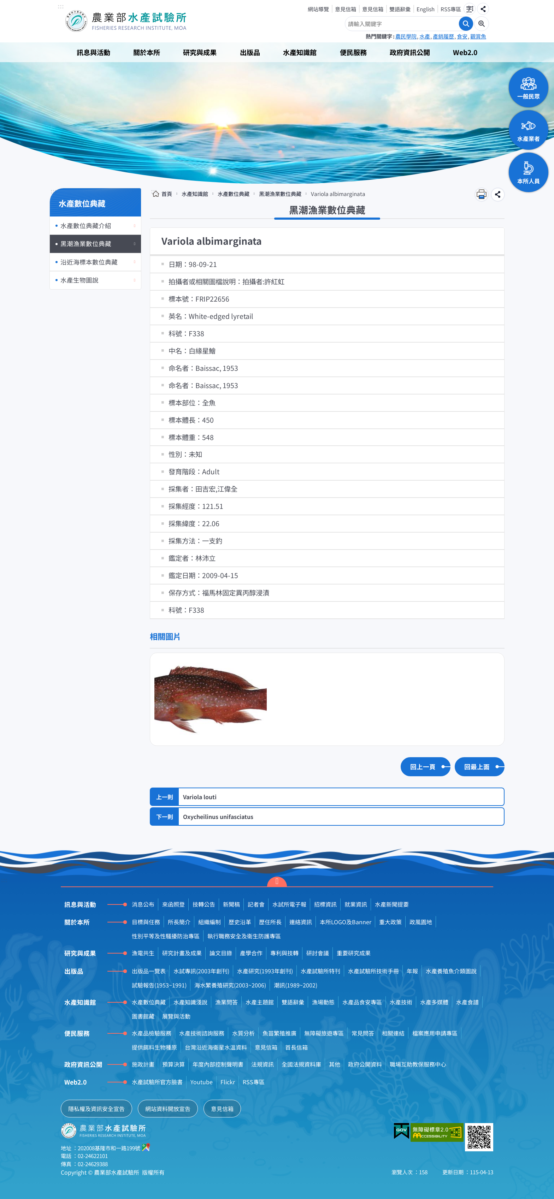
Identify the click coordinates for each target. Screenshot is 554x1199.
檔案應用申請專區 (435, 1033)
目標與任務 (146, 922)
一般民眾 (528, 96)
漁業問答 (226, 1002)
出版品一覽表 (149, 971)
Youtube (201, 1082)
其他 (334, 1064)
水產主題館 (260, 1002)
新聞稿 (231, 904)
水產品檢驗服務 (151, 1033)
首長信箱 (296, 1047)
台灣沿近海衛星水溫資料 (216, 1047)
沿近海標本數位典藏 (89, 261)
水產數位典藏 (233, 193)
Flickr (227, 1082)
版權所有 (153, 1172)
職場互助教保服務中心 (418, 1064)
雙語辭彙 (400, 9)
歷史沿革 (240, 922)
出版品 (250, 52)
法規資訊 (262, 1064)
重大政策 (390, 922)
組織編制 (209, 922)
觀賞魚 (478, 36)
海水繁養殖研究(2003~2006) (230, 985)
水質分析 (243, 1033)
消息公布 (143, 904)
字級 (470, 9)
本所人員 (528, 181)
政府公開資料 (365, 1064)
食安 (462, 36)
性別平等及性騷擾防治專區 (166, 936)
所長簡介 (179, 922)
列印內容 (481, 194)
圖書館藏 (143, 1016)
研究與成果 (200, 52)
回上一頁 (423, 766)
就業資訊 (355, 904)
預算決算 (173, 1064)
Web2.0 (465, 52)
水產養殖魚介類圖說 (451, 971)
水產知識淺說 (190, 1002)
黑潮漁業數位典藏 (85, 243)
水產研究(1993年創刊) (265, 971)
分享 (483, 9)
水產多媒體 (434, 1002)
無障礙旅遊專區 (324, 1033)
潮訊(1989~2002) (295, 985)
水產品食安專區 (362, 1002)
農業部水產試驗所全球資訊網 (135, 21)
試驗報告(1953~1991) (159, 985)
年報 (412, 971)
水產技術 (401, 1002)
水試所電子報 (289, 904)
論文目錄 (221, 953)
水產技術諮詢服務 (201, 1033)
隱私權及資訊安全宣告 (96, 1108)
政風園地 (420, 922)
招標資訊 (325, 904)
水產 (424, 36)
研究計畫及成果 (182, 953)
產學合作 (251, 953)
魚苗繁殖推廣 (279, 1033)
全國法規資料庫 (301, 1064)
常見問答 (363, 1033)
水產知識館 (300, 52)
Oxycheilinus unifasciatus (218, 816)
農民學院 (406, 36)
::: (61, 6)
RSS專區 (451, 9)
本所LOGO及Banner (345, 922)
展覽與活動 (176, 1016)
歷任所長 (270, 922)
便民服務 (353, 52)
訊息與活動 (93, 52)
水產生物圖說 (79, 279)
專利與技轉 (284, 953)
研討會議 (317, 953)
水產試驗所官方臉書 (157, 1082)
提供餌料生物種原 (154, 1047)
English (426, 9)
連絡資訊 (300, 922)
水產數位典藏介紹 (85, 225)
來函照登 (173, 904)
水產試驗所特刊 (320, 971)
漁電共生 (143, 953)
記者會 (256, 904)
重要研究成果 (354, 953)
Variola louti (200, 797)
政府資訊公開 (410, 52)
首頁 (166, 193)
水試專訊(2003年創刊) (201, 971)
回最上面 (477, 766)
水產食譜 (467, 1002)
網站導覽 (318, 9)
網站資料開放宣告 (167, 1108)
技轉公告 (204, 904)
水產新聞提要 (392, 904)
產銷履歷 (443, 36)
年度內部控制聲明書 (218, 1064)
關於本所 (146, 52)
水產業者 (528, 138)
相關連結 (393, 1033)
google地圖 (146, 1147)
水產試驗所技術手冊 (373, 971)
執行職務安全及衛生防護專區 (244, 936)
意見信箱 (345, 9)
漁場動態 (323, 1002)
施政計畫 (143, 1064)
